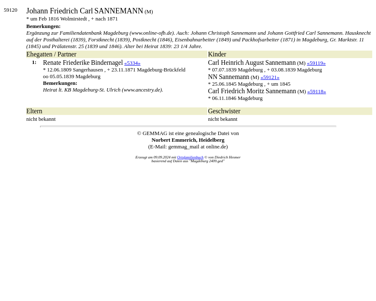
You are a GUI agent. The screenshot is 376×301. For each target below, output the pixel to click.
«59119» (316, 63)
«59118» (316, 91)
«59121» (270, 77)
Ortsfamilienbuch (190, 157)
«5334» (132, 63)
